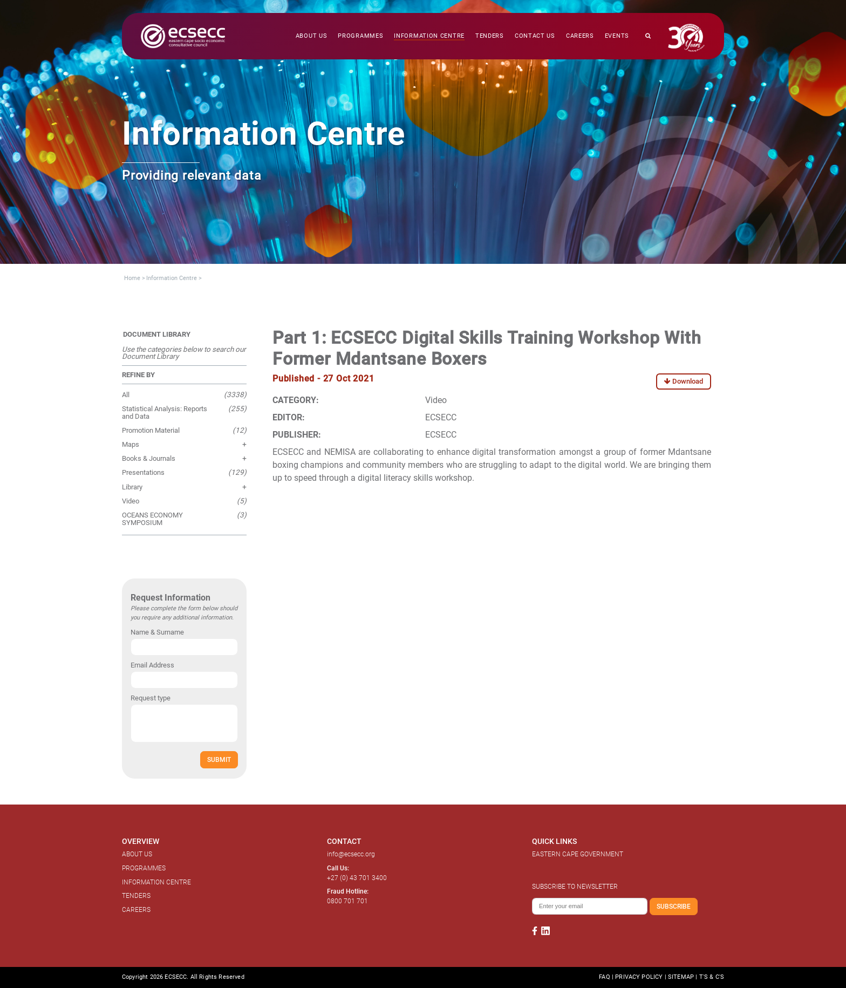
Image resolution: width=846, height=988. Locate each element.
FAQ (604, 976)
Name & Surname (157, 632)
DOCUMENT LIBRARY (156, 334)
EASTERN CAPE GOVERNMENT (577, 854)
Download (683, 381)
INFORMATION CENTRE (156, 882)
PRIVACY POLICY (639, 976)
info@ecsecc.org (351, 854)
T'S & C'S (711, 976)
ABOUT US (137, 854)
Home (132, 278)
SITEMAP (681, 976)
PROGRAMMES (144, 868)
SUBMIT (219, 759)
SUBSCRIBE (674, 906)
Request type (150, 698)
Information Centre (171, 278)
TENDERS (136, 896)
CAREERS (136, 910)
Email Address (152, 665)
